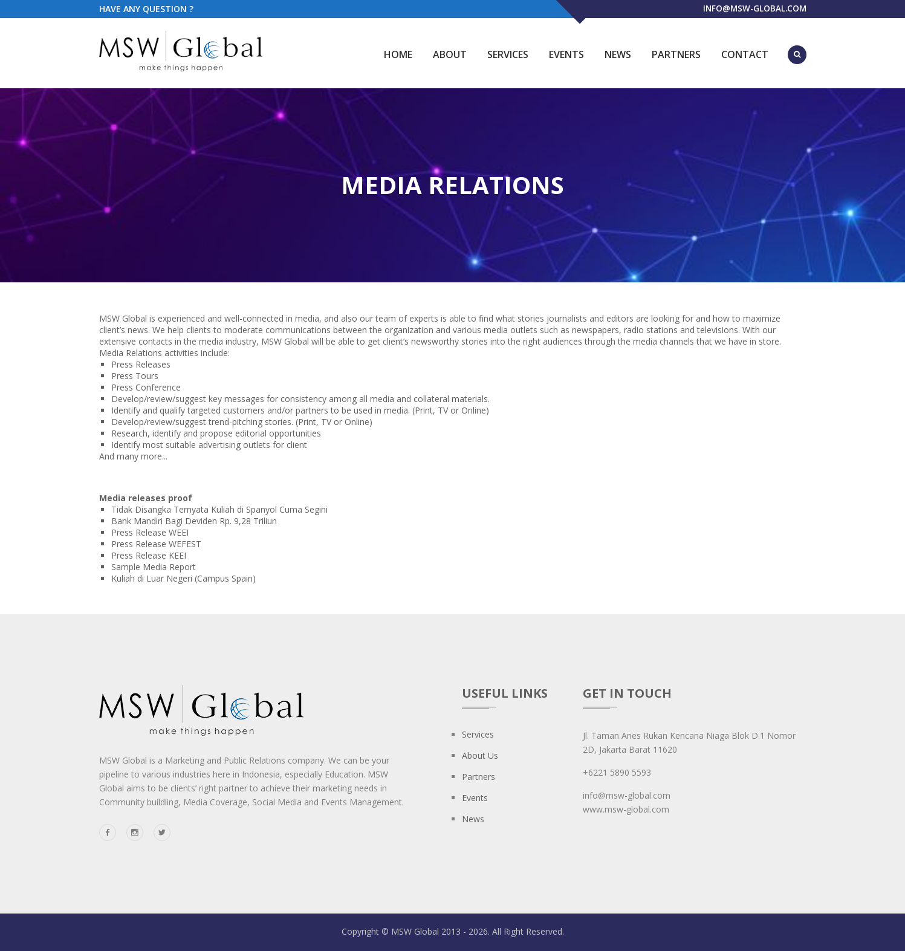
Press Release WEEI (150, 532)
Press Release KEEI (148, 555)
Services (507, 54)
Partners (676, 54)
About (450, 54)
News (618, 54)
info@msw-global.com (753, 9)
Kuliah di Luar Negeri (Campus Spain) (183, 578)
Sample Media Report (153, 567)
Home (398, 54)
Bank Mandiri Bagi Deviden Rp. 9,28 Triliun (194, 521)
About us (480, 755)
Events (566, 54)
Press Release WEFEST (156, 544)
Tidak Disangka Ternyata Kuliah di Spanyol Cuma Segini (219, 509)
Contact (744, 54)
